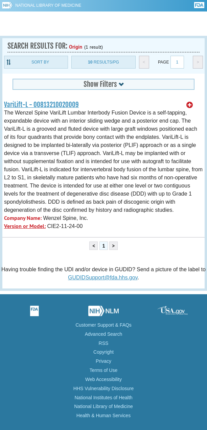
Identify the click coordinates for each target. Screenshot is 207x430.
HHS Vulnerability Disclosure (103, 388)
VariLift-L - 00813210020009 (41, 105)
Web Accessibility (103, 379)
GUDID (104, 23)
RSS (104, 343)
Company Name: (23, 218)
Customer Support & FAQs (103, 325)
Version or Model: (25, 226)
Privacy (103, 361)
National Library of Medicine (48, 5)
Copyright (103, 352)
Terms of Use (103, 370)
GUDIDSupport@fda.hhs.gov (102, 277)
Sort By (40, 62)
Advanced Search (103, 334)
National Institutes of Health (103, 397)
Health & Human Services (103, 415)
